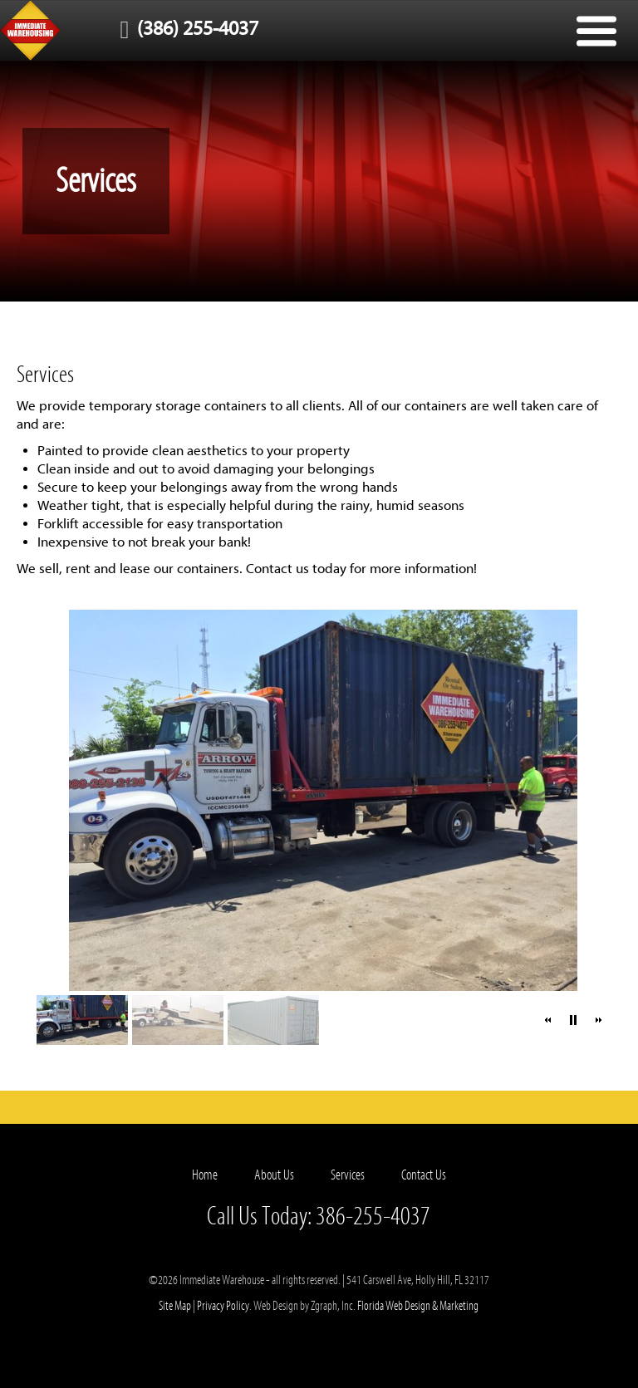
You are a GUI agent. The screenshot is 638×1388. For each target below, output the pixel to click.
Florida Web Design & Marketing (417, 1305)
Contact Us (423, 1175)
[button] (548, 1020)
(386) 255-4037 (185, 28)
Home (205, 1175)
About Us (274, 1175)
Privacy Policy (223, 1305)
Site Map (175, 1305)
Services (348, 1175)
